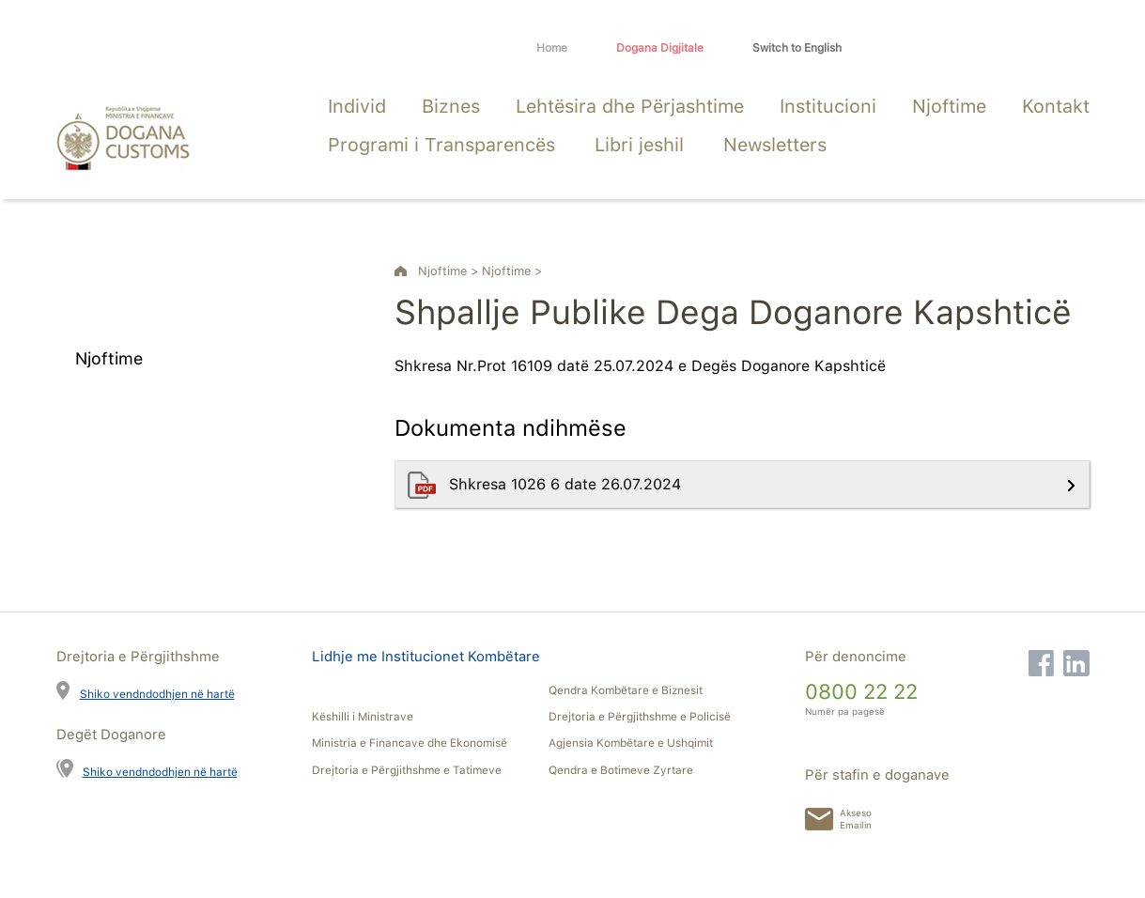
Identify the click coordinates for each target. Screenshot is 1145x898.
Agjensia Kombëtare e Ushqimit (631, 743)
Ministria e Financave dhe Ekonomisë (409, 743)
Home (551, 47)
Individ (357, 106)
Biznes (451, 106)
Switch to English (797, 47)
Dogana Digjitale (660, 47)
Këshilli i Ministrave (362, 716)
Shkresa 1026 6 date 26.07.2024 (567, 484)
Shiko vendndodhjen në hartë (157, 694)
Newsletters (775, 144)
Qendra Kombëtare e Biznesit (626, 690)
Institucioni (828, 106)
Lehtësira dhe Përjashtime (630, 106)
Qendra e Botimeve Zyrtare (621, 770)
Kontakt (1056, 106)
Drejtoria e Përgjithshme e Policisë (640, 716)
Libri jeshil (639, 144)
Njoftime (949, 106)
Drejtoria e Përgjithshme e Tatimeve (407, 770)
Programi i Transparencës (441, 144)
